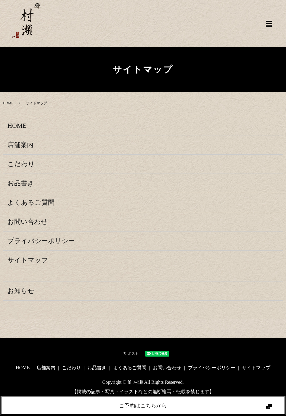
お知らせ (20, 290)
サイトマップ (27, 260)
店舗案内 (20, 144)
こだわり (21, 164)
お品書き (20, 183)
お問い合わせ (27, 221)
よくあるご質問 (30, 202)
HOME (8, 103)
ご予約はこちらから (143, 406)
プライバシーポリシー (41, 241)
